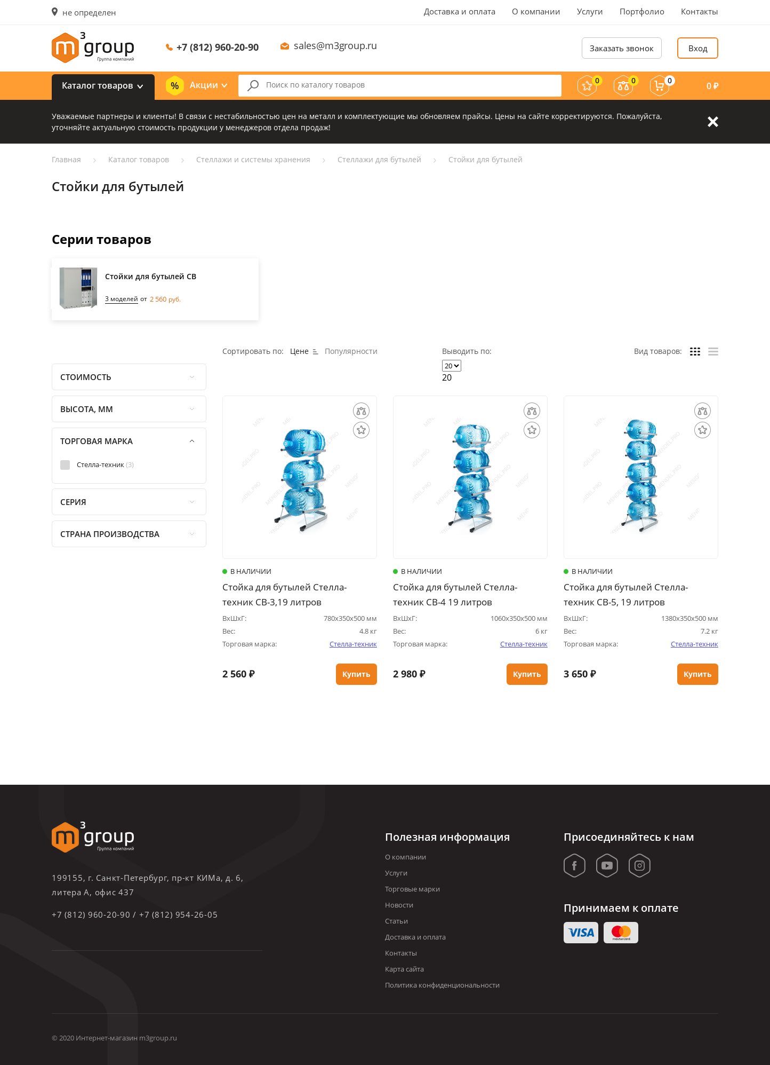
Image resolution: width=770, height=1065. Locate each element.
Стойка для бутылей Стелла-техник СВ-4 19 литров (455, 594)
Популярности (351, 351)
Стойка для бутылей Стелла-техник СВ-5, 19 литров (626, 594)
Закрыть (713, 121)
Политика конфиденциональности (442, 985)
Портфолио (642, 11)
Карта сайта (404, 969)
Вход (698, 48)
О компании (536, 11)
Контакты (699, 11)
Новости (399, 905)
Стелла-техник (353, 644)
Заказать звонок (622, 48)
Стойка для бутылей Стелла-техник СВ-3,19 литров (284, 594)
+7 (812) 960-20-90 (218, 47)
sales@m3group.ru (335, 45)
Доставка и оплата (459, 11)
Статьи (396, 921)
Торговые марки (412, 889)
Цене (304, 351)
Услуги (590, 11)
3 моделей (121, 299)
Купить (356, 674)
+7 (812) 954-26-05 (178, 914)
